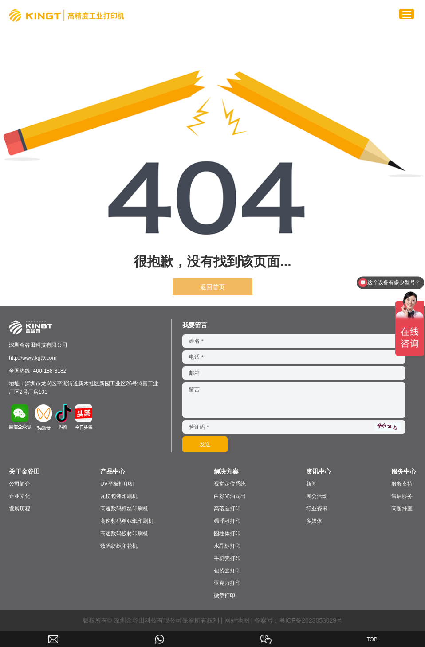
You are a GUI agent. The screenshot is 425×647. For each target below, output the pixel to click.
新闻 (311, 484)
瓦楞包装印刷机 (119, 496)
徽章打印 (224, 595)
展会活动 (316, 496)
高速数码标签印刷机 (124, 509)
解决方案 (226, 471)
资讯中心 (318, 471)
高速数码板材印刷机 (124, 533)
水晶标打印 (227, 546)
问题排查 (402, 509)
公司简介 (19, 484)
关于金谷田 (24, 471)
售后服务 (402, 496)
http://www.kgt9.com (32, 358)
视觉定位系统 (230, 484)
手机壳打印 (227, 558)
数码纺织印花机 (119, 546)
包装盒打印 (227, 571)
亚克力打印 (227, 583)
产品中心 (112, 471)
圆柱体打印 (227, 533)
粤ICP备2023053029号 (310, 620)
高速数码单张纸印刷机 (126, 521)
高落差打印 (227, 509)
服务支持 (402, 484)
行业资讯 (316, 509)
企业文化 (19, 496)
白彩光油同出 (230, 496)
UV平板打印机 (117, 484)
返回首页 (212, 286)
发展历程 (19, 509)
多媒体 (314, 521)
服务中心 (403, 471)
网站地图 (236, 620)
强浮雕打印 (227, 521)
